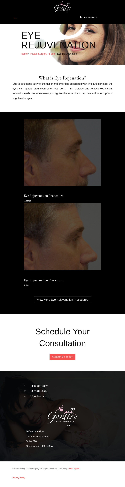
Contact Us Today (62, 358)
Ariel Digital (74, 471)
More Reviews (38, 398)
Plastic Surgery (38, 55)
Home (24, 55)
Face (52, 55)
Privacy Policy (18, 480)
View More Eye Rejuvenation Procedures (62, 301)
